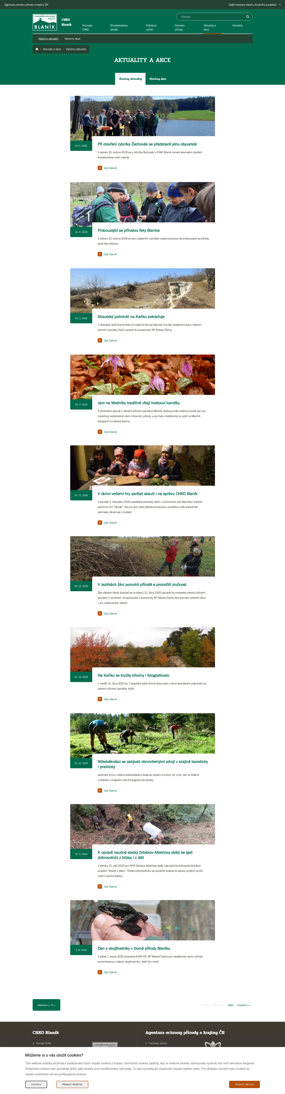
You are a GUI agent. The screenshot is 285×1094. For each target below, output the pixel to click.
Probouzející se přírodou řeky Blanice (129, 230)
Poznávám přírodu (158, 1043)
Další (230, 1005)
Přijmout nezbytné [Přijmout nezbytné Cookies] (72, 1084)
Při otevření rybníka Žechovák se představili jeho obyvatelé (147, 144)
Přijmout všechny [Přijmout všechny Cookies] (244, 1084)
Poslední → (244, 1005)
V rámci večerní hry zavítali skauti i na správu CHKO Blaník (147, 493)
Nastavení (36, 1084)
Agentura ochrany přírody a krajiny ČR (26, 4)
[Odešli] (247, 16)
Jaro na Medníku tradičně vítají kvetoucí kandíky (139, 403)
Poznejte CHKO (43, 1043)
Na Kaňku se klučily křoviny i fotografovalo (133, 675)
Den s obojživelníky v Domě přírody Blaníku (134, 948)
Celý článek (107, 168)
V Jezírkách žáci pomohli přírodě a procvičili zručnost (142, 584)
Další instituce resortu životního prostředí (252, 4)
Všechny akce (72, 38)
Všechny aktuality (48, 38)
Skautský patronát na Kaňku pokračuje (131, 316)
